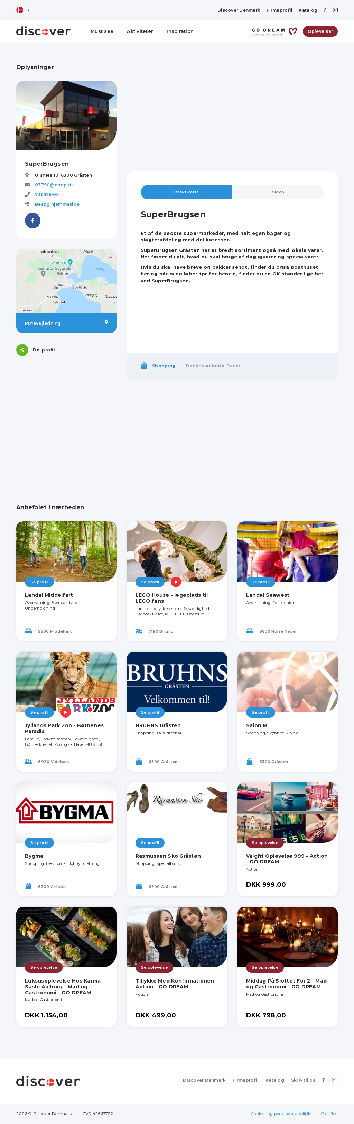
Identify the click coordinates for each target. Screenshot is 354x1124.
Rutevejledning (66, 323)
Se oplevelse (265, 843)
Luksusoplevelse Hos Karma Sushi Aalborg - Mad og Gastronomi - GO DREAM (63, 987)
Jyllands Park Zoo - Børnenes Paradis (64, 729)
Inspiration (180, 31)
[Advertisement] (232, 112)
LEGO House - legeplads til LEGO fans (172, 598)
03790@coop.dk (54, 185)
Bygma (34, 856)
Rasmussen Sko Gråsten (168, 856)
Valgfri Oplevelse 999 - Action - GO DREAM (287, 859)
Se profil (39, 582)
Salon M (257, 726)
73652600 (46, 194)
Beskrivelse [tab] (186, 192)
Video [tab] (278, 192)
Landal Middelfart (49, 595)
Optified (329, 1113)
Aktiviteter (140, 31)
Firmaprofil (279, 10)
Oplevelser (320, 31)
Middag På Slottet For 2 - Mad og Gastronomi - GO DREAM (286, 984)
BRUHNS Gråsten (158, 726)
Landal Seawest (268, 595)
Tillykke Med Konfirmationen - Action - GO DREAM (177, 984)
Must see (102, 31)
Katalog (308, 10)
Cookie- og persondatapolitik (280, 1113)
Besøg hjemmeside (57, 204)
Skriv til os (306, 1081)
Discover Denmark (238, 10)
